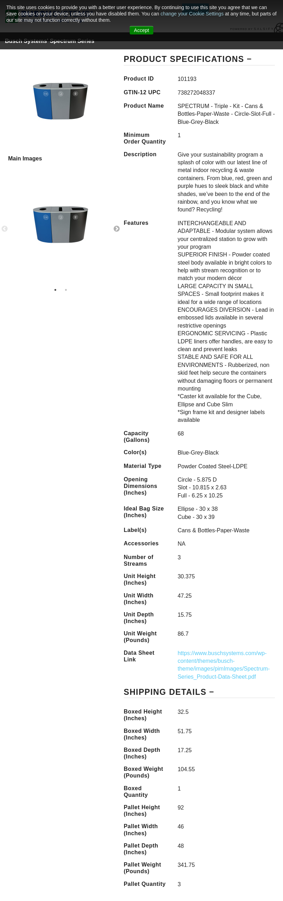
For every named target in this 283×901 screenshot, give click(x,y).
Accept (141, 30)
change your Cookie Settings (192, 14)
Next (116, 229)
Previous (4, 229)
